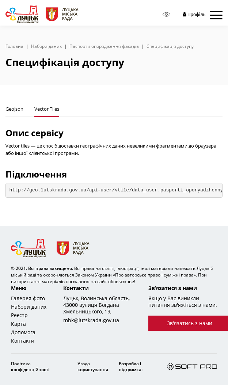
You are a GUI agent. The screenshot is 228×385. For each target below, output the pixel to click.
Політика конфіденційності (30, 366)
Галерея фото (28, 298)
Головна (14, 46)
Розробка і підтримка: (130, 366)
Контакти (22, 341)
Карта (18, 324)
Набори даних (46, 46)
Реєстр (19, 315)
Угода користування (92, 366)
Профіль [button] (194, 14)
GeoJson (14, 109)
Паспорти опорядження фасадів (104, 46)
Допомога (23, 332)
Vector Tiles (46, 109)
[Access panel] (166, 14)
